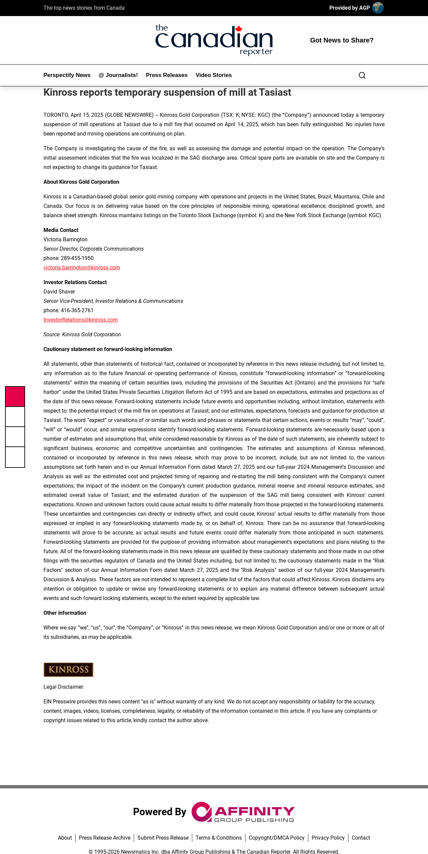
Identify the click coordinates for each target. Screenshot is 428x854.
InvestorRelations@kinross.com (80, 320)
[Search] (362, 75)
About (65, 838)
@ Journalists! (118, 75)
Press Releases (167, 75)
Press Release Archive (104, 838)
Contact (361, 838)
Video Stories (214, 75)
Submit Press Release (163, 838)
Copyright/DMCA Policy (277, 838)
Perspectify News (67, 75)
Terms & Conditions (219, 838)
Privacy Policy (328, 838)
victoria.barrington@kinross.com (81, 267)
